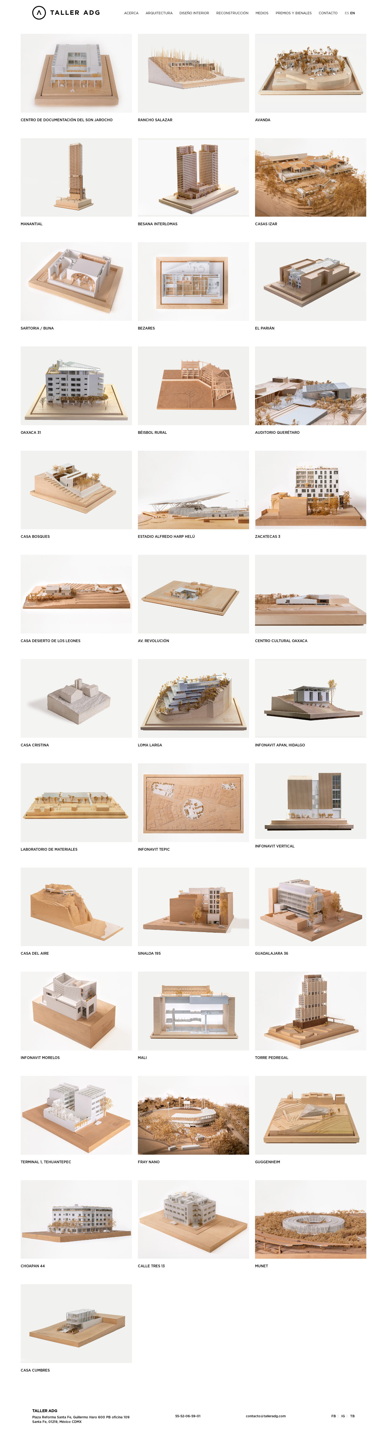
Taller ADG (44, 1411)
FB (333, 1416)
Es (347, 13)
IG (343, 1416)
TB (352, 1416)
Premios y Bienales (294, 13)
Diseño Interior (194, 13)
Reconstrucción (232, 13)
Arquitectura (159, 13)
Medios (262, 13)
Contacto (328, 13)
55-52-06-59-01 (187, 1416)
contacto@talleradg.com (266, 1416)
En (352, 13)
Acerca (131, 13)
